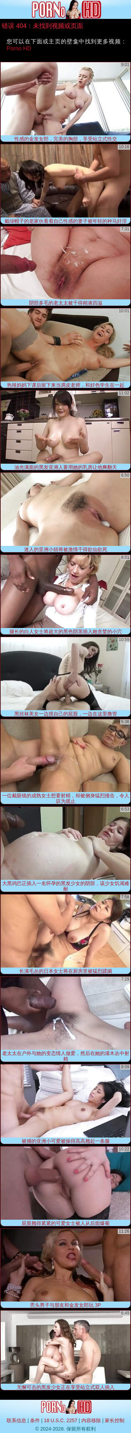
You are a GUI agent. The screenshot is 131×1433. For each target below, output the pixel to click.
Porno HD (19, 48)
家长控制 (114, 1420)
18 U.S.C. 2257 (61, 1420)
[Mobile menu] (6, 9)
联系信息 (16, 1420)
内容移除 (91, 1420)
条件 (35, 1420)
